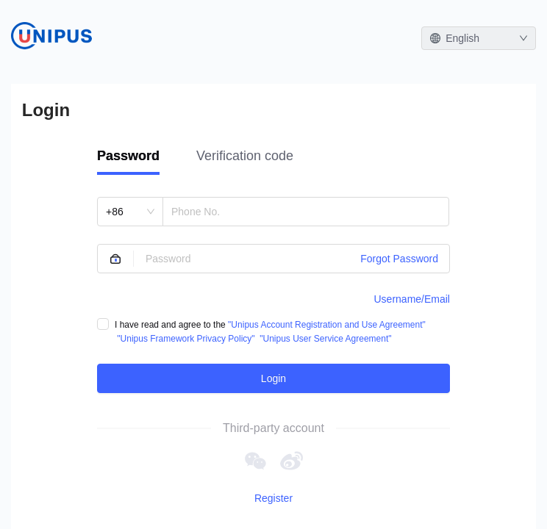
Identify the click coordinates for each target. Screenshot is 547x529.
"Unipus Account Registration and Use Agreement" (327, 325)
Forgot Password (399, 258)
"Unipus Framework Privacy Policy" (185, 339)
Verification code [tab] (244, 155)
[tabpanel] (273, 295)
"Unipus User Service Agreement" (325, 339)
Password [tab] (128, 155)
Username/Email (412, 299)
